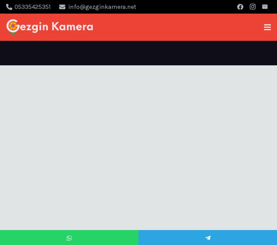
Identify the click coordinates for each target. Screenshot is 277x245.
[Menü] (267, 27)
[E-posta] (265, 7)
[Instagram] (252, 7)
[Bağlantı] (50, 27)
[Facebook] (240, 7)
